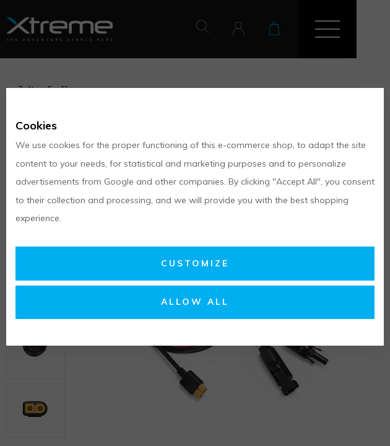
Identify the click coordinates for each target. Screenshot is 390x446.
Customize (195, 263)
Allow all (195, 301)
